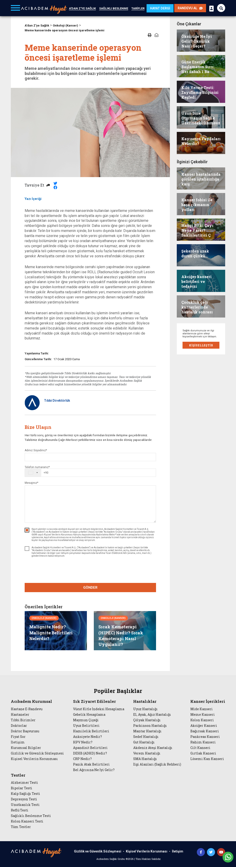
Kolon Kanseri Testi (27, 821)
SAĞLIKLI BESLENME (113, 8)
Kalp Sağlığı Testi (25, 793)
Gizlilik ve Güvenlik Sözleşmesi (37, 753)
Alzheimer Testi (24, 782)
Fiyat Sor (18, 736)
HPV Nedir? (82, 742)
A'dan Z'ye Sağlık (37, 25)
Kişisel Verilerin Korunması (34, 758)
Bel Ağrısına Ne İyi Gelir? (94, 770)
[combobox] (36, 473)
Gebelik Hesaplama (89, 714)
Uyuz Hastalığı (145, 709)
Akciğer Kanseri (203, 725)
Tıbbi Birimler (23, 720)
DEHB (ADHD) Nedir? (90, 753)
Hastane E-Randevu (26, 709)
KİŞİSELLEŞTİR (201, 345)
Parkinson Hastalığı (150, 725)
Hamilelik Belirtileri (91, 731)
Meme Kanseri (202, 714)
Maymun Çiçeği (86, 720)
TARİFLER (138, 8)
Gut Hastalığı (144, 742)
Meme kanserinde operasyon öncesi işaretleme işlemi (64, 30)
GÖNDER (90, 587)
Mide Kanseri (201, 709)
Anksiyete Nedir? (87, 736)
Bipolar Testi (21, 788)
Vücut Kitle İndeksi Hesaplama (98, 709)
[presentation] (90, 571)
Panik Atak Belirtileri (91, 764)
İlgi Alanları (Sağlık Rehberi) (157, 764)
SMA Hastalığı (145, 758)
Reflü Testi (19, 810)
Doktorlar (19, 725)
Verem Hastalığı (146, 753)
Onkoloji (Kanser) (65, 25)
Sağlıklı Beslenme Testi (31, 815)
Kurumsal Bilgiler (26, 747)
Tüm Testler (21, 826)
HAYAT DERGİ (160, 8)
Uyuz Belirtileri (86, 725)
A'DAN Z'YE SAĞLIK (82, 8)
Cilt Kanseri (200, 747)
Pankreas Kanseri (205, 736)
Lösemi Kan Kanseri (207, 758)
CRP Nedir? (82, 758)
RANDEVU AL (190, 8)
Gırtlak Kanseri (203, 753)
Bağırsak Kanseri (204, 731)
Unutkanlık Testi (25, 804)
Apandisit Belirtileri (90, 747)
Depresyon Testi (24, 799)
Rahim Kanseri (203, 742)
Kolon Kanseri (202, 720)
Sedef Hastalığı (146, 736)
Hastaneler (20, 714)
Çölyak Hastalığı (147, 720)
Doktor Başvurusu (25, 731)
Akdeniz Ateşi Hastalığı (152, 747)
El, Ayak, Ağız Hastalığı (152, 714)
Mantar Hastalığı (147, 731)
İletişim (18, 742)
